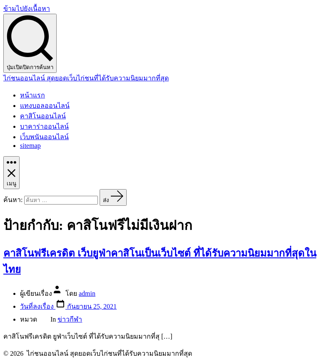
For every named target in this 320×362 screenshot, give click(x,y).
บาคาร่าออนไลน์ (44, 126)
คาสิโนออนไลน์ (43, 116)
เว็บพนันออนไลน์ (44, 136)
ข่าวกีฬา (70, 319)
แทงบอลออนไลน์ (45, 105)
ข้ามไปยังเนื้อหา (26, 8)
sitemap (30, 145)
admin (87, 293)
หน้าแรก (32, 95)
